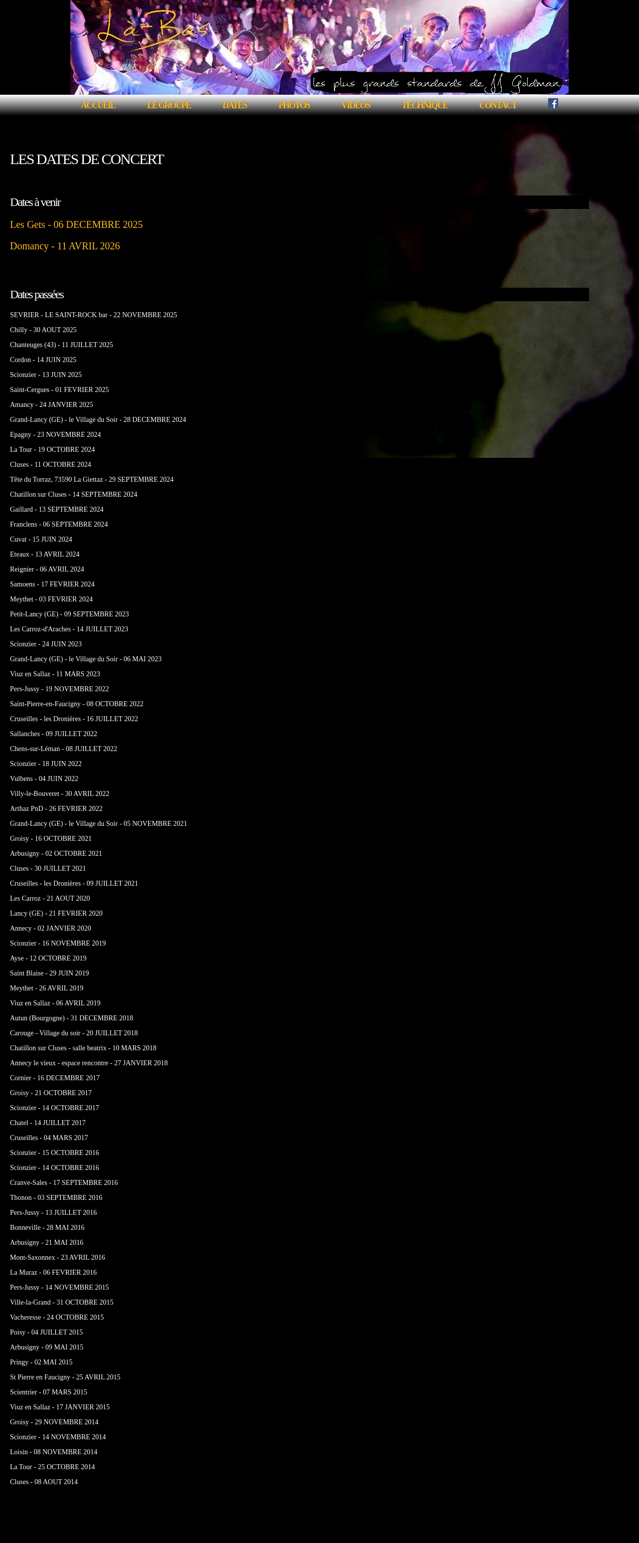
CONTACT (498, 105)
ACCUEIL (98, 105)
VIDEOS (355, 105)
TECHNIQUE (424, 105)
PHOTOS (294, 105)
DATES (234, 105)
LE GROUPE (169, 105)
